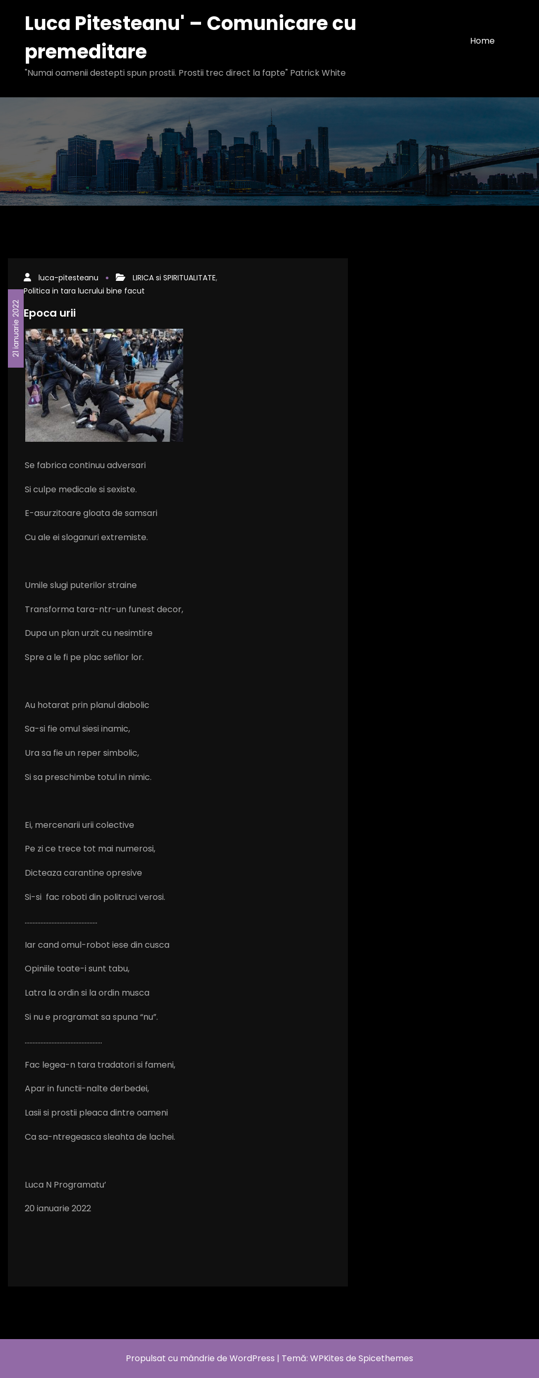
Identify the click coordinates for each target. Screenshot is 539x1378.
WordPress (252, 1358)
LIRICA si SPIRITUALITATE (174, 277)
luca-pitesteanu (68, 277)
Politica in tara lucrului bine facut (84, 291)
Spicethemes (385, 1358)
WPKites (328, 1358)
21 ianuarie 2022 (16, 328)
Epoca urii (50, 313)
